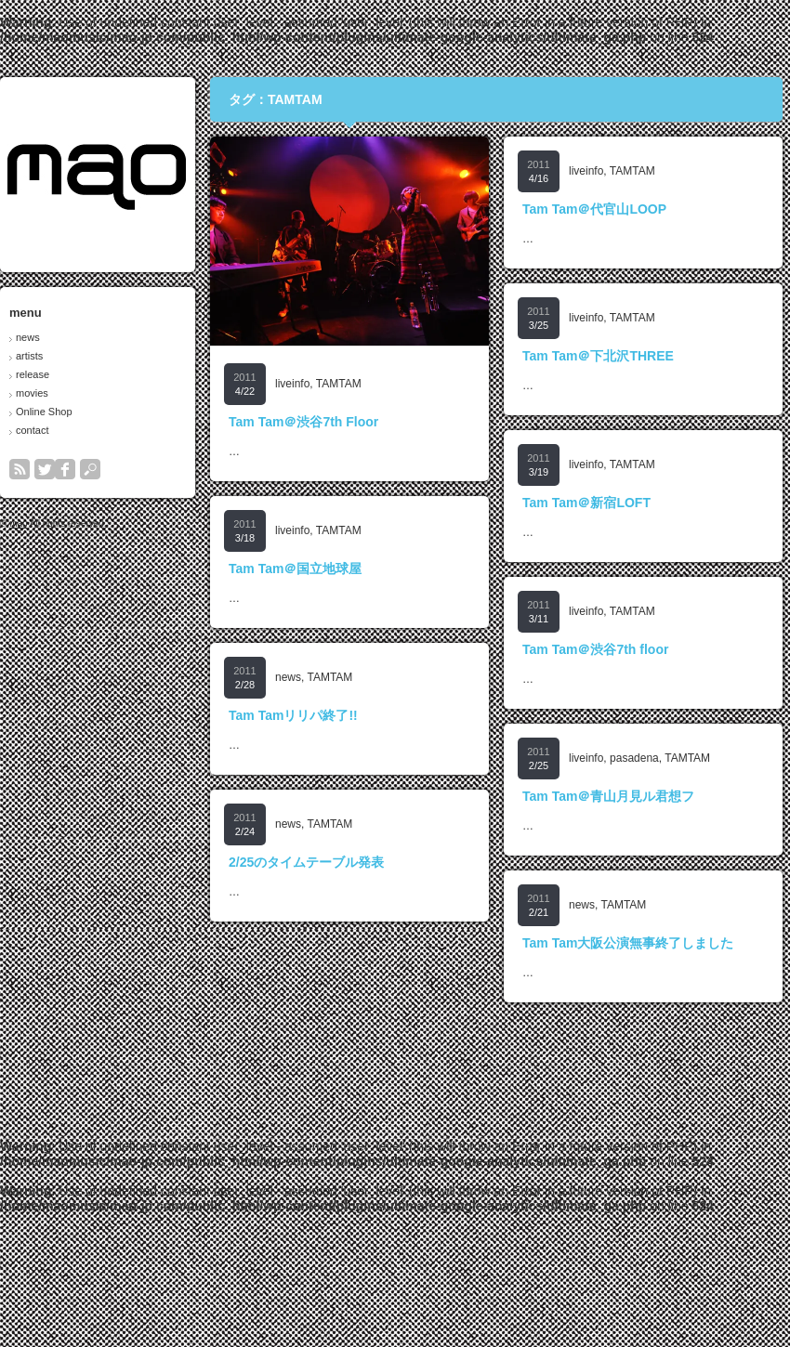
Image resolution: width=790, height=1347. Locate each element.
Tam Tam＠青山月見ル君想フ (608, 796)
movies (32, 393)
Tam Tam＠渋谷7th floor (595, 649)
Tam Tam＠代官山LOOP (594, 209)
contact (32, 430)
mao (18, 523)
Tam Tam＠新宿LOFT (586, 502)
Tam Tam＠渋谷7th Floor (303, 421)
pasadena (634, 758)
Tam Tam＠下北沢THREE (598, 355)
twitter (44, 469)
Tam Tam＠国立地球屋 (295, 568)
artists (29, 355)
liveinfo (292, 383)
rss (19, 469)
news (28, 337)
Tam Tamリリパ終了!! (293, 715)
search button (90, 469)
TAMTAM (339, 383)
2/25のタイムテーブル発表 (306, 862)
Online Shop (44, 411)
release (32, 374)
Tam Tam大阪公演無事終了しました (627, 942)
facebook (65, 469)
